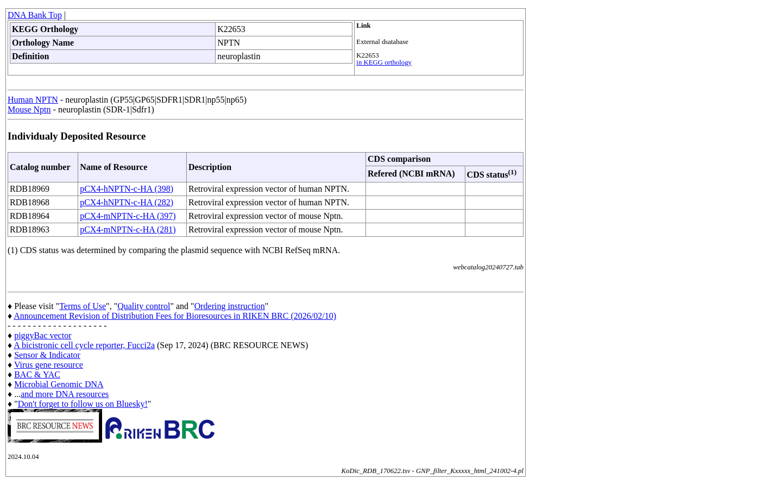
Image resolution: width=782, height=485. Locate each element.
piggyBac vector (42, 335)
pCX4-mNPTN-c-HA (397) (127, 216)
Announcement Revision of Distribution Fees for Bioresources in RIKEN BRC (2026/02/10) (175, 315)
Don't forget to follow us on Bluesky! (83, 403)
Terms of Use (82, 306)
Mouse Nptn (29, 109)
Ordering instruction (229, 306)
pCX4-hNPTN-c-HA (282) (126, 202)
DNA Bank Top (35, 15)
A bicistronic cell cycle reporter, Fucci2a (84, 345)
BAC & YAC (37, 374)
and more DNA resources (65, 394)
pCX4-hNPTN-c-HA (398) (126, 188)
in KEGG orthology (384, 62)
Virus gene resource (48, 364)
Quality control (143, 306)
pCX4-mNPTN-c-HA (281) (127, 229)
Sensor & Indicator (47, 355)
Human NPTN (33, 99)
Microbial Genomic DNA (58, 384)
